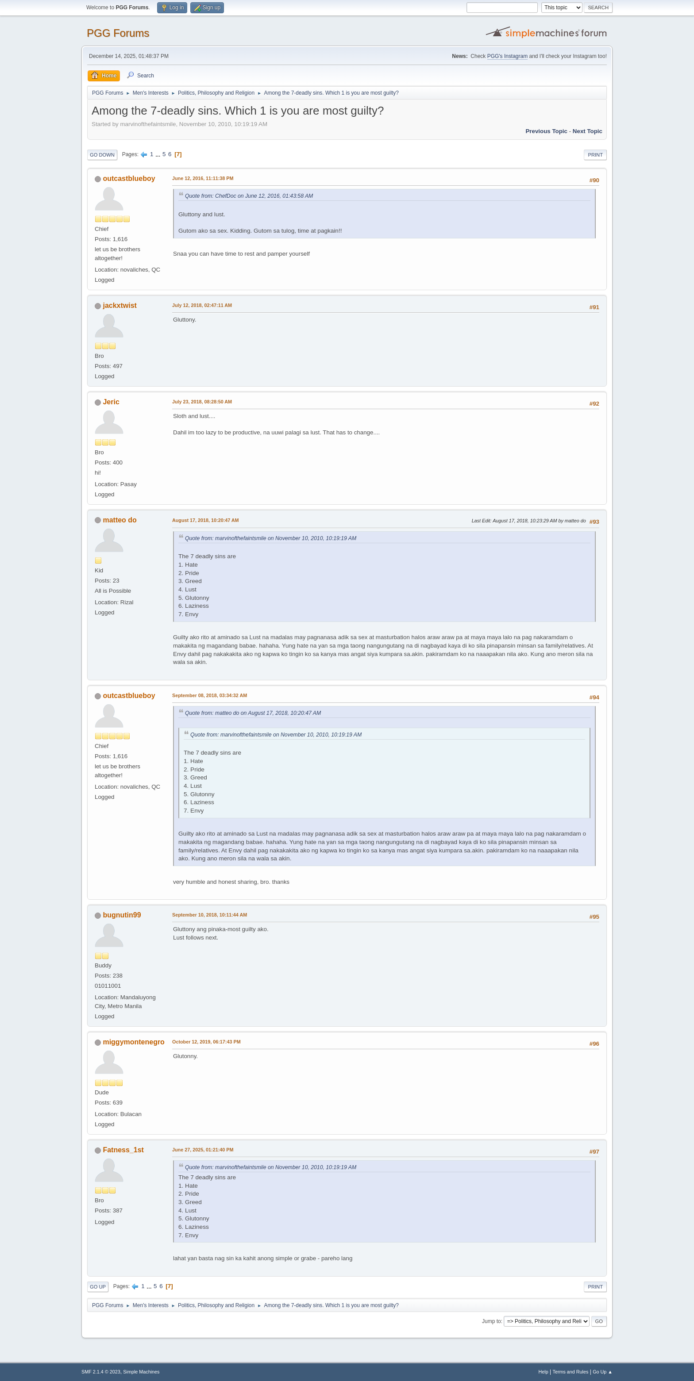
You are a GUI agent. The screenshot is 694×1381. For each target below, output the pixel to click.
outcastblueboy (129, 178)
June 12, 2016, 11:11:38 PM (202, 178)
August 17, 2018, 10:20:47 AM (205, 520)
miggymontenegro (133, 1042)
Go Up (98, 1286)
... (158, 154)
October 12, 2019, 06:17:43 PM (206, 1041)
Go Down (102, 154)
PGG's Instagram (507, 56)
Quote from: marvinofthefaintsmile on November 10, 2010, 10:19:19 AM (270, 538)
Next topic (587, 131)
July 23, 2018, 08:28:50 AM (202, 401)
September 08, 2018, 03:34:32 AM (209, 695)
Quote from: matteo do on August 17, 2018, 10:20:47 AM (253, 713)
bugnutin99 (122, 915)
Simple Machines (141, 1371)
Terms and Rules (571, 1371)
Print (595, 154)
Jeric (111, 402)
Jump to (491, 1321)
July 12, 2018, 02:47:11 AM (202, 305)
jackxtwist (119, 305)
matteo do (119, 520)
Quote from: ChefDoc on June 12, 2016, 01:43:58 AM (249, 196)
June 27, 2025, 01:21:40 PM (202, 1149)
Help (543, 1371)
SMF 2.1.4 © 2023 (100, 1371)
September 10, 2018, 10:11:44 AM (209, 914)
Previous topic (546, 131)
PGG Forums (118, 33)
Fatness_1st (123, 1150)
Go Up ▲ (603, 1371)
